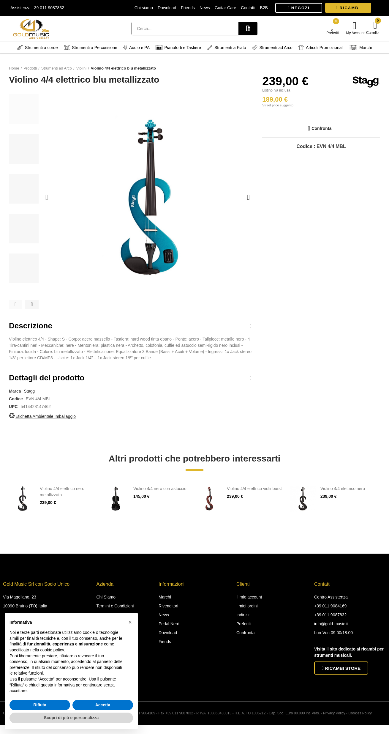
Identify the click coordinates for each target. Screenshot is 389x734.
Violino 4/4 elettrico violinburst (254, 494)
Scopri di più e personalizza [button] (71, 717)
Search (247, 28)
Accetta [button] (102, 705)
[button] (298, 8)
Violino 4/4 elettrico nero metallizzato (62, 497)
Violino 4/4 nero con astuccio (159, 494)
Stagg (29, 396)
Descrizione (30, 326)
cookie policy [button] (52, 650)
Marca (15, 396)
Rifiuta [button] (39, 705)
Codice (16, 404)
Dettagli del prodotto (46, 381)
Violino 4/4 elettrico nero (342, 494)
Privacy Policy (334, 718)
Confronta (321, 128)
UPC (13, 411)
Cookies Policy (360, 718)
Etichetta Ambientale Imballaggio (45, 421)
